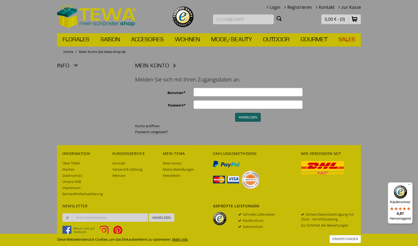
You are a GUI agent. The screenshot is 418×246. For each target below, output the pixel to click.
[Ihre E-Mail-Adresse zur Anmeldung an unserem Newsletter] (110, 217)
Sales (347, 40)
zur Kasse (351, 7)
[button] (354, 19)
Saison (110, 40)
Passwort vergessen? (151, 131)
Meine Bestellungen (178, 169)
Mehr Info (180, 239)
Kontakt (327, 7)
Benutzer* (176, 92)
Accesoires (147, 40)
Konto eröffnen (147, 126)
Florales (76, 40)
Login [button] (275, 7)
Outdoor (276, 40)
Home (68, 51)
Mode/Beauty (231, 40)
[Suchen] (279, 18)
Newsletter (171, 175)
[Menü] (409, 185)
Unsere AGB (71, 181)
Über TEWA (71, 163)
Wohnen (187, 40)
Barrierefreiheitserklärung (82, 193)
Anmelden (161, 217)
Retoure (118, 175)
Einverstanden (345, 239)
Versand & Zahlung (127, 169)
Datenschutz (72, 175)
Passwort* (177, 105)
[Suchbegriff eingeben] (243, 19)
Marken (68, 169)
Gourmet (314, 40)
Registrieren (299, 7)
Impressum (71, 187)
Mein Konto (172, 163)
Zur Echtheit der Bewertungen (324, 225)
